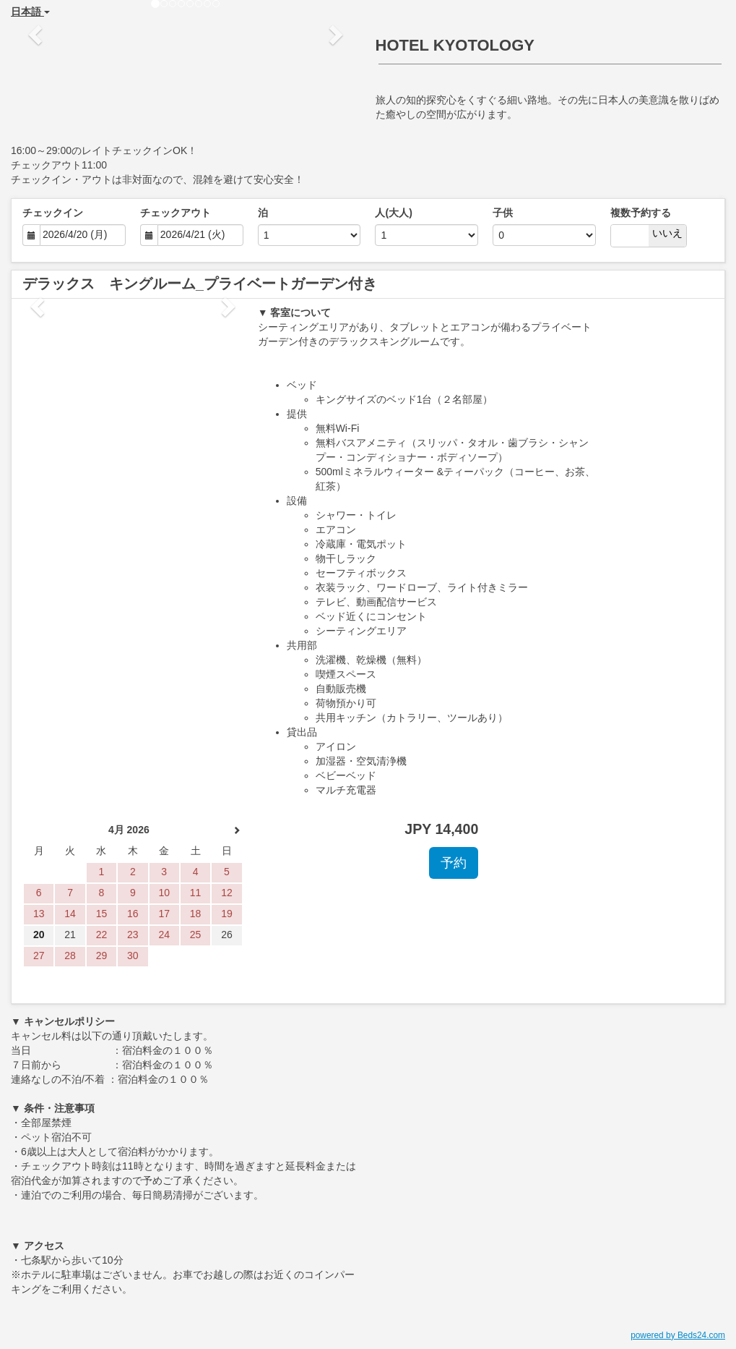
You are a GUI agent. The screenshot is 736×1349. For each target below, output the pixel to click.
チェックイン (52, 212)
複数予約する (640, 212)
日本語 (30, 11)
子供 (503, 212)
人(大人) (393, 212)
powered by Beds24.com (678, 1335)
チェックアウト (175, 212)
